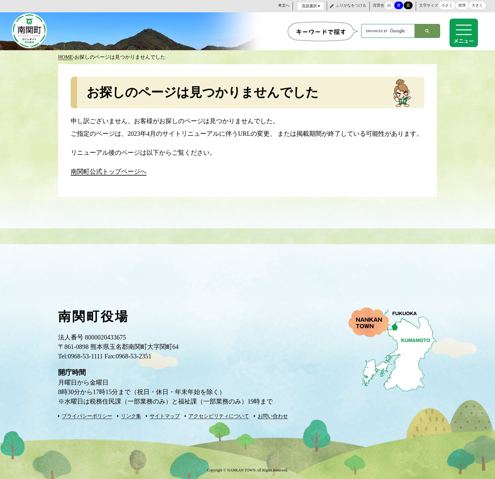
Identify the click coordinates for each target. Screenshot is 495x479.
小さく (447, 5)
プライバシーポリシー (87, 415)
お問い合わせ (273, 415)
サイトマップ (165, 415)
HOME (65, 56)
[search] (388, 31)
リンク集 (131, 415)
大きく (477, 5)
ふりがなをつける (351, 5)
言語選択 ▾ (311, 6)
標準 (462, 5)
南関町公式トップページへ (108, 171)
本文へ (283, 5)
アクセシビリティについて (218, 415)
